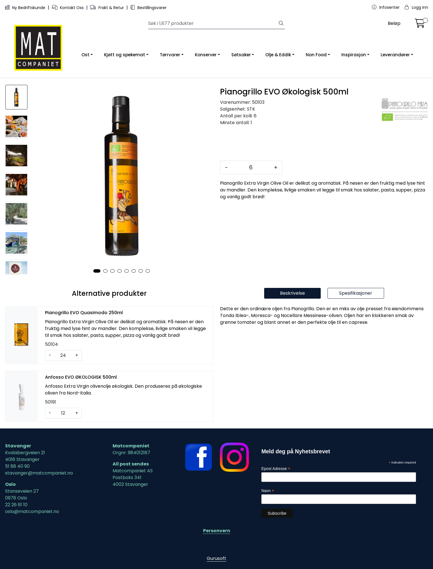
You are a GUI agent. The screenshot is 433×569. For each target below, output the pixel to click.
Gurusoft (216, 558)
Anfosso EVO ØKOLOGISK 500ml (81, 377)
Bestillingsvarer (148, 7)
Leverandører (395, 55)
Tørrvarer (170, 55)
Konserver (206, 55)
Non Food (316, 55)
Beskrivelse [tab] (292, 293)
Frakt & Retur (107, 7)
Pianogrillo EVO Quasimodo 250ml (84, 312)
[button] (96, 271)
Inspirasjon (353, 55)
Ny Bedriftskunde (25, 7)
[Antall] (251, 167)
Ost (85, 55)
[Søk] (213, 23)
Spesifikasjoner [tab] (355, 293)
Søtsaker (241, 55)
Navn (267, 490)
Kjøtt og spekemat (124, 55)
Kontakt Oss (68, 7)
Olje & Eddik (278, 55)
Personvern (216, 530)
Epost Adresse (275, 468)
